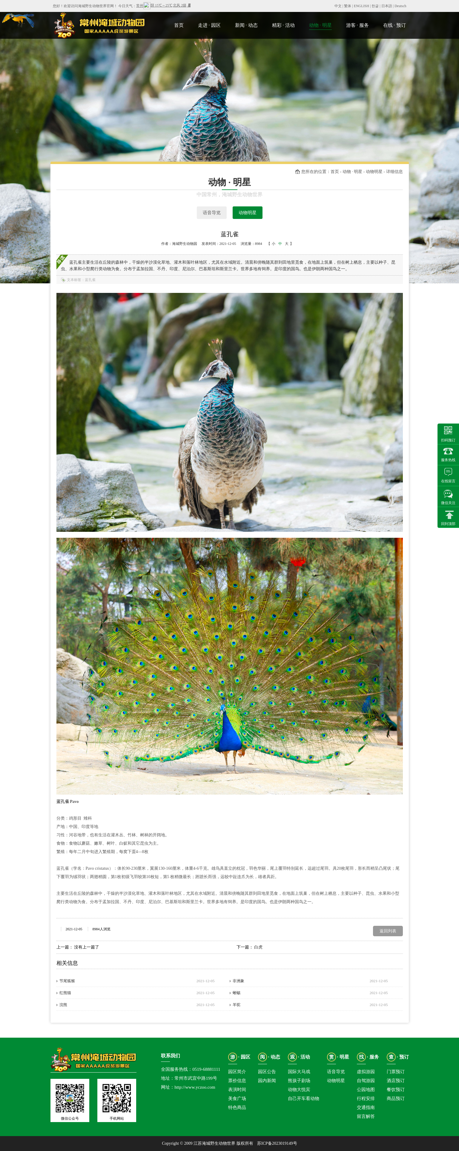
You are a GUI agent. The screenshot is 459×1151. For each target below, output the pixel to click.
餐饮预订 (396, 1089)
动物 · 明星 (353, 171)
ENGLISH (361, 6)
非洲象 (238, 981)
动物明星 (248, 212)
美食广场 (237, 1098)
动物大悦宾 (299, 1089)
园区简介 (237, 1071)
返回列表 (388, 931)
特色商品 (237, 1107)
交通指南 (366, 1107)
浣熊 (63, 1004)
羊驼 (236, 1004)
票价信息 (237, 1080)
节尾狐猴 (67, 981)
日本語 (386, 6)
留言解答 (366, 1116)
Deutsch (400, 6)
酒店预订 (396, 1080)
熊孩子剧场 (299, 1080)
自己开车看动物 (303, 1098)
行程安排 (366, 1098)
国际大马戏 (299, 1071)
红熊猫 (65, 993)
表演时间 (237, 1089)
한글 (375, 6)
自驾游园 (366, 1080)
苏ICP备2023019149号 (277, 1143)
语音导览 (212, 212)
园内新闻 (267, 1080)
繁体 (347, 6)
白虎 (258, 947)
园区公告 (267, 1071)
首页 (335, 171)
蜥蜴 (236, 993)
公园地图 (366, 1089)
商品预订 (396, 1098)
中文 (338, 6)
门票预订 (396, 1071)
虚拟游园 (366, 1071)
